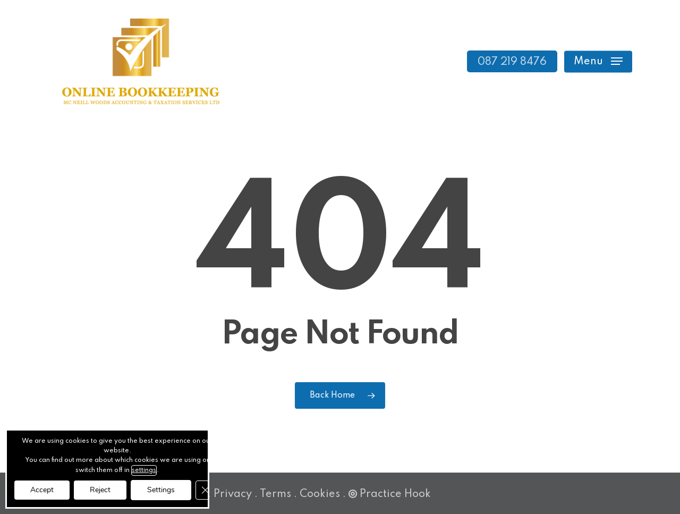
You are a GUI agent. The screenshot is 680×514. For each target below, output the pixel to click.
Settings (161, 490)
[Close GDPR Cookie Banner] (205, 490)
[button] (598, 61)
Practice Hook (389, 494)
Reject (100, 490)
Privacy (233, 494)
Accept (42, 490)
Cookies (320, 494)
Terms (275, 494)
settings (144, 470)
